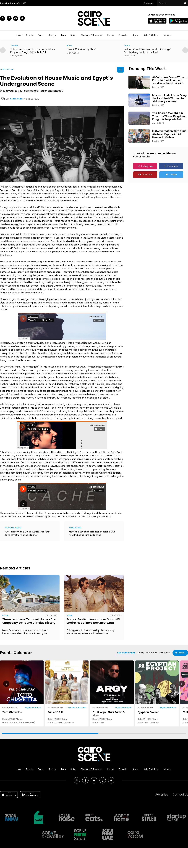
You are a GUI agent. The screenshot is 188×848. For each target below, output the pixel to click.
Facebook (172, 166)
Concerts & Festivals (76, 707)
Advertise (161, 794)
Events (29, 35)
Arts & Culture (151, 35)
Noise (73, 35)
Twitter (173, 174)
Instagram (147, 166)
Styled (136, 35)
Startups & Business (91, 35)
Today (140, 652)
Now (19, 35)
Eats (63, 35)
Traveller (123, 35)
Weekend (151, 652)
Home (110, 35)
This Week (164, 652)
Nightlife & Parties (33, 707)
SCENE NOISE (6, 69)
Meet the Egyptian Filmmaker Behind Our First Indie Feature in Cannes (92, 533)
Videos (167, 35)
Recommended (126, 652)
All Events (179, 652)
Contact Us (180, 794)
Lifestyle (52, 35)
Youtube (147, 174)
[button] (185, 50)
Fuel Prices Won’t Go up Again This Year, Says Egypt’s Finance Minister (27, 533)
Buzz (40, 35)
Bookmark (148, 3)
